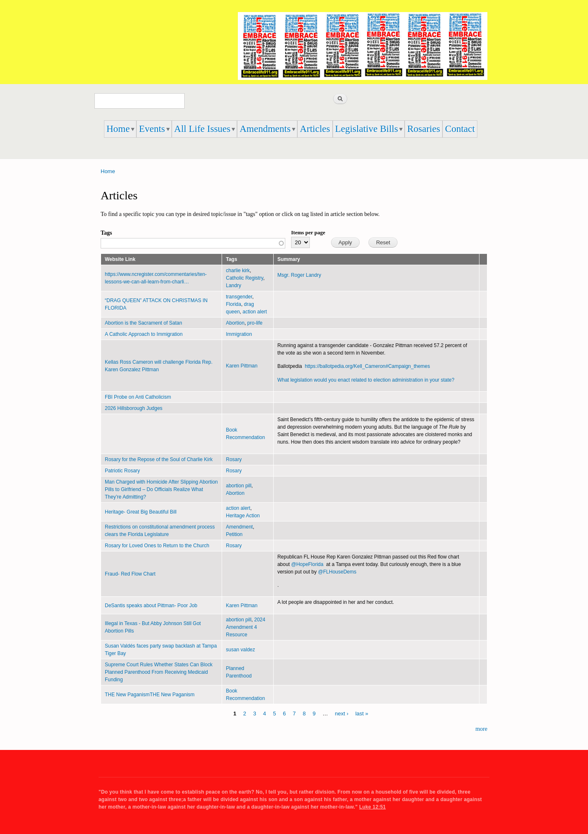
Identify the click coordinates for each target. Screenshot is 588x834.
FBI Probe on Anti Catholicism (138, 397)
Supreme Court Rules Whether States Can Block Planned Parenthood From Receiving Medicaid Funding (158, 672)
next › (341, 713)
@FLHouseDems (337, 572)
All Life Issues (202, 129)
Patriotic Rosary (122, 471)
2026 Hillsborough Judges (134, 408)
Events (152, 129)
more (481, 729)
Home (118, 129)
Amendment (239, 527)
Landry (233, 285)
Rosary (234, 459)
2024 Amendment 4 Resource (245, 627)
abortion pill (238, 486)
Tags (106, 233)
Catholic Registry (244, 278)
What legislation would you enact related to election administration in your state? (366, 380)
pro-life (255, 323)
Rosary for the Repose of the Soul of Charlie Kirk (158, 459)
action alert (254, 312)
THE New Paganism (127, 694)
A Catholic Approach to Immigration (144, 334)
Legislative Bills (366, 129)
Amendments (265, 129)
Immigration (239, 334)
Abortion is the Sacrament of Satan (143, 323)
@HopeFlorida (307, 564)
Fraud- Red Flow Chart (130, 574)
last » (361, 713)
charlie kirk (238, 270)
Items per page (308, 232)
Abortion (235, 323)
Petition (234, 534)
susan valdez (240, 650)
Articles (315, 129)
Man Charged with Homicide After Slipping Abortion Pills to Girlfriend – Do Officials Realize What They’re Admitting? (161, 489)
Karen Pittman (241, 366)
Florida (233, 304)
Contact (460, 129)
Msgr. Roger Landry (300, 275)
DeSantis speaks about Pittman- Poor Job (151, 605)
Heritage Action (242, 516)
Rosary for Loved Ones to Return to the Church (157, 546)
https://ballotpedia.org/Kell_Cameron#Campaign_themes (367, 366)
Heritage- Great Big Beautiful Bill (141, 512)
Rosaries (423, 129)
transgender (239, 297)
